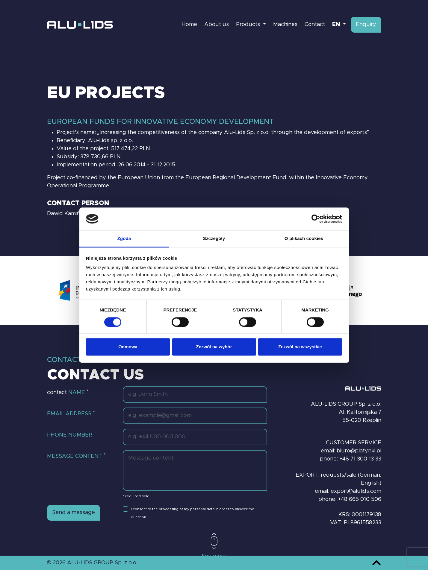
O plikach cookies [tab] (304, 238)
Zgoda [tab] (124, 238)
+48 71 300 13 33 (360, 459)
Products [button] (248, 24)
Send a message (73, 512)
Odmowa (127, 346)
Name (78, 392)
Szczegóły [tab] (214, 238)
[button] (339, 24)
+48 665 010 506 (359, 499)
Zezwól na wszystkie (300, 346)
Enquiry (366, 24)
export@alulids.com (356, 491)
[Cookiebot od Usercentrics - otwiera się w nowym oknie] (316, 218)
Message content (76, 456)
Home (189, 24)
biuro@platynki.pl (359, 451)
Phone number (69, 435)
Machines (285, 24)
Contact (315, 24)
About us (216, 24)
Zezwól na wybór (214, 346)
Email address (71, 413)
